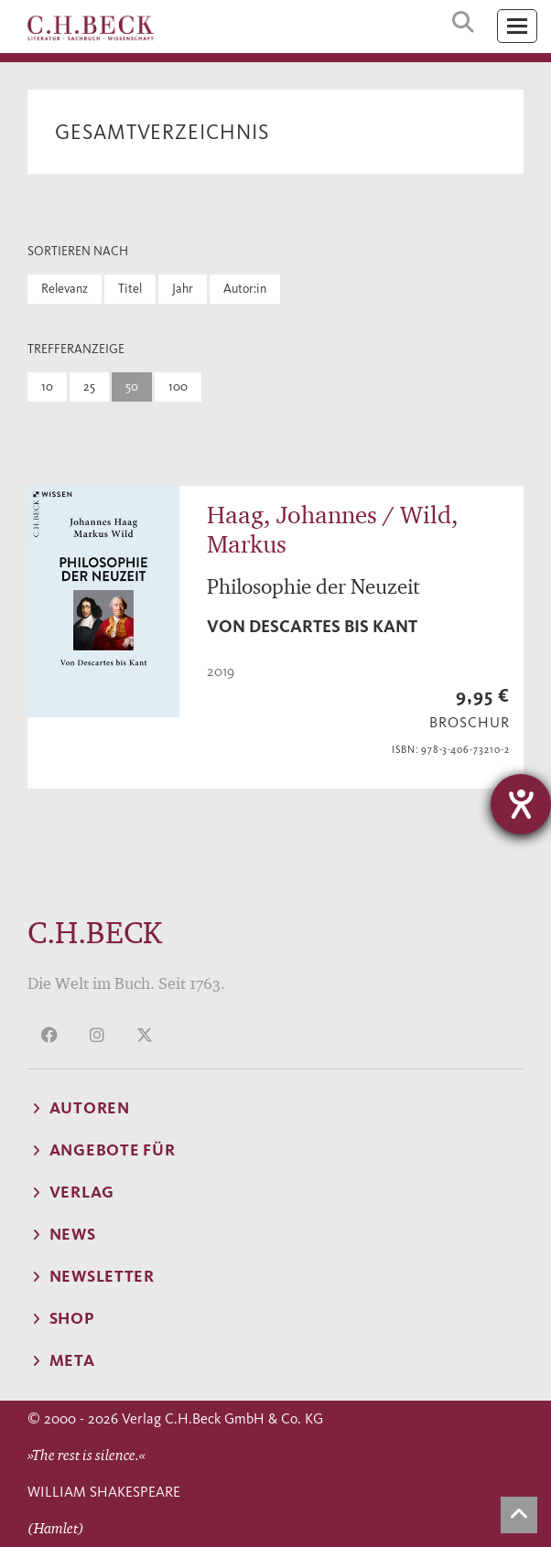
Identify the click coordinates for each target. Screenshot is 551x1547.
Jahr (182, 288)
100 (178, 386)
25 (89, 386)
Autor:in (244, 288)
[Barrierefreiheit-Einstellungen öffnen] (521, 804)
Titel (130, 288)
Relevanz (64, 288)
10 (47, 386)
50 (131, 386)
